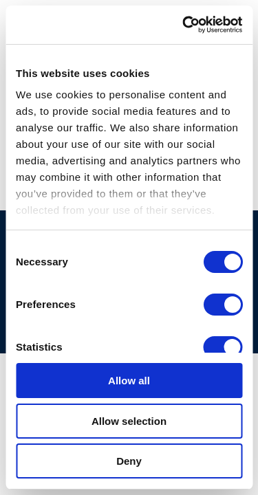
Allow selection (129, 421)
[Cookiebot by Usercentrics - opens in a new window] (183, 25)
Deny (129, 461)
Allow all (129, 380)
